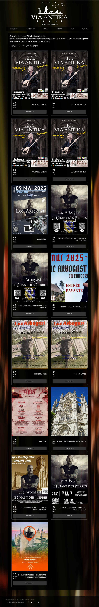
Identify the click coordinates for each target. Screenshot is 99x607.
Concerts (14, 28)
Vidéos (59, 28)
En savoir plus (30, 111)
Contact (85, 28)
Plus (72, 28)
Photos (46, 28)
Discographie (30, 28)
